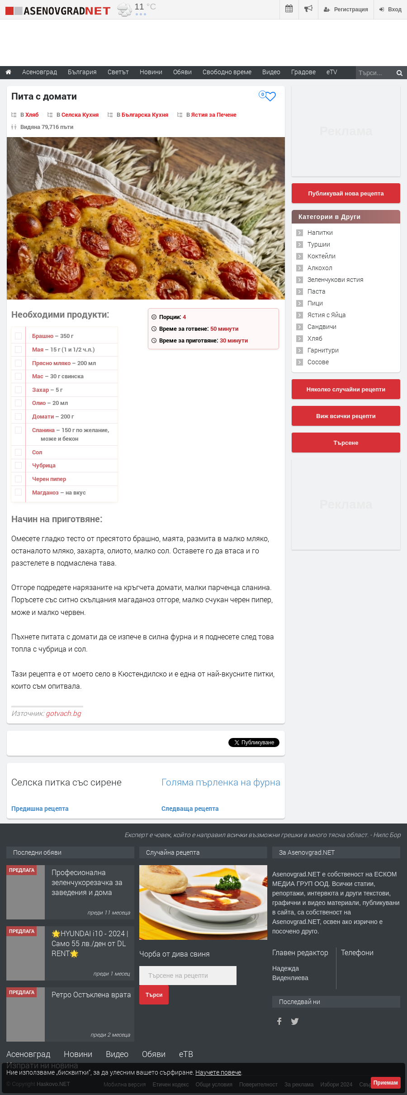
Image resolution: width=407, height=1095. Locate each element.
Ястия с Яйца (327, 314)
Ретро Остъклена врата (91, 994)
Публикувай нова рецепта (345, 193)
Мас (38, 376)
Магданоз (46, 492)
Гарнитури (323, 350)
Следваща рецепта (190, 808)
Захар (41, 390)
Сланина (44, 430)
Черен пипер (49, 479)
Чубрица (44, 465)
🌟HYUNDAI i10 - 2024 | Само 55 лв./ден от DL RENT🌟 (90, 943)
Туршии (319, 244)
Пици (315, 303)
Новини (151, 71)
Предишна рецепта (40, 808)
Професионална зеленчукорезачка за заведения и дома (87, 882)
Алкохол (320, 267)
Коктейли (322, 256)
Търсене (346, 442)
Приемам (386, 1083)
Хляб (31, 114)
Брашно (43, 336)
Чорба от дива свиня (174, 953)
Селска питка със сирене (66, 782)
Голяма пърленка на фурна (220, 782)
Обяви (154, 1053)
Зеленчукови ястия (336, 279)
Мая (38, 349)
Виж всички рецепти (345, 416)
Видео (117, 1053)
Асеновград (28, 1053)
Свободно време (227, 71)
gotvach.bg (63, 713)
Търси (154, 995)
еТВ (186, 1053)
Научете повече (218, 1072)
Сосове (318, 361)
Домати (43, 416)
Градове (303, 71)
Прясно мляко (52, 363)
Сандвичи (322, 326)
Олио (39, 403)
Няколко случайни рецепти (346, 389)
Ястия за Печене (214, 114)
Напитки (320, 232)
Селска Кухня (80, 114)
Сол (37, 452)
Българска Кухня (145, 114)
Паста (317, 291)
